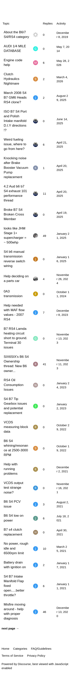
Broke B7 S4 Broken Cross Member (14, 214)
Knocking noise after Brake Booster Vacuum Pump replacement (16, 167)
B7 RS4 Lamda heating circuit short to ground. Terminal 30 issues (15, 338)
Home (5, 648)
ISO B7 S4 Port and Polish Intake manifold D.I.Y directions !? (15, 120)
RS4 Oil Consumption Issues (13, 384)
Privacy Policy (36, 655)
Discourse (24, 664)
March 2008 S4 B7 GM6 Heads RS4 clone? (15, 97)
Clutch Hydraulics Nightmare (11, 78)
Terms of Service (12, 655)
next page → (10, 628)
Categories (20, 648)
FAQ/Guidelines (41, 648)
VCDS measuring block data (16, 426)
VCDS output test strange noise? (13, 487)
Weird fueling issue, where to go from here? (15, 144)
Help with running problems (11, 468)
